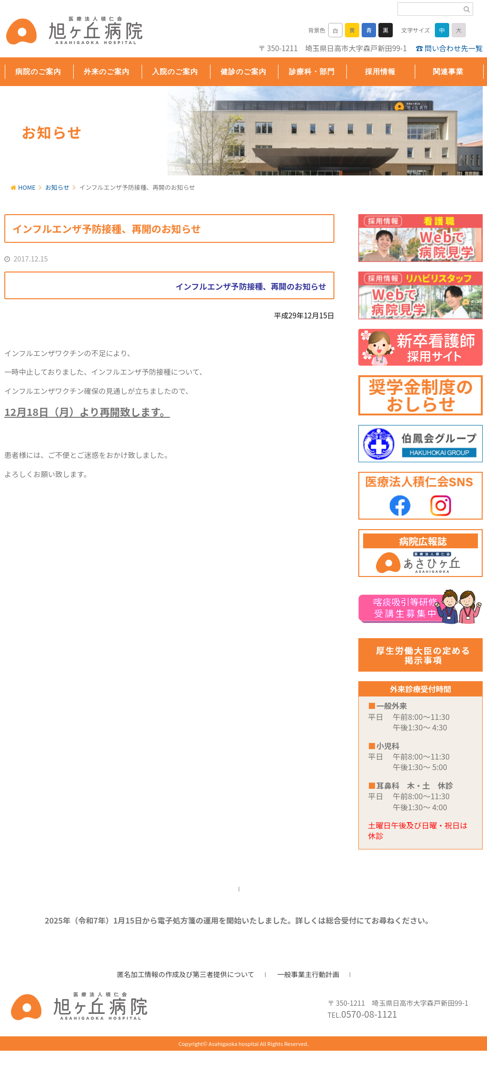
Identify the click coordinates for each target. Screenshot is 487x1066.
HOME (27, 187)
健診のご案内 (243, 71)
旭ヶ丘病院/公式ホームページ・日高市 (66, 32)
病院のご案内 (38, 71)
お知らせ (57, 187)
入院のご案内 (175, 71)
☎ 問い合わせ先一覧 (449, 48)
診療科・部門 (312, 71)
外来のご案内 (107, 71)
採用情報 (380, 71)
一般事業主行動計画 (308, 974)
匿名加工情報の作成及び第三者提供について (186, 974)
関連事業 (448, 71)
